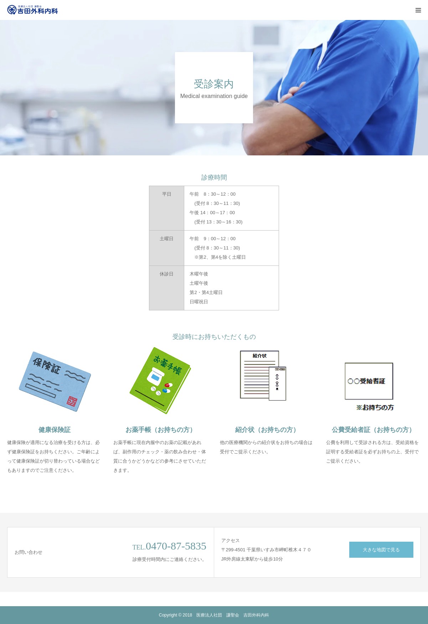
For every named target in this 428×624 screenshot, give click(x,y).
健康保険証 (54, 429)
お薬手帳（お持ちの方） (160, 429)
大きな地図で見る (381, 549)
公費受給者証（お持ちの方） (373, 429)
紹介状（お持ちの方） (267, 429)
